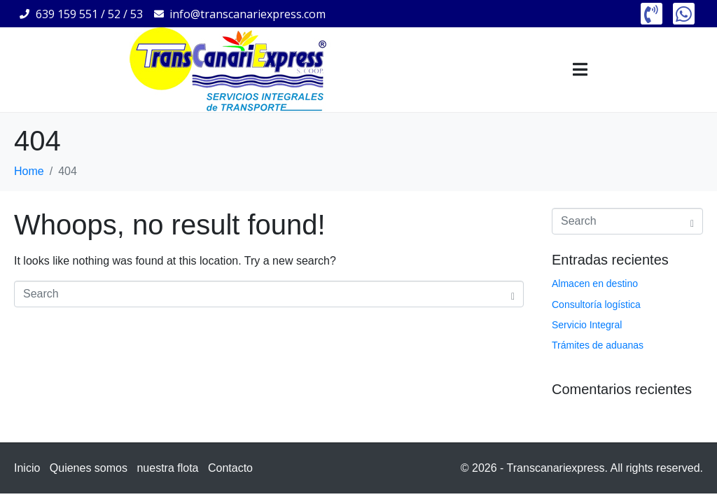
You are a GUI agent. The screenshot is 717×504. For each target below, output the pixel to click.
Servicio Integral (587, 324)
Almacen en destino (595, 283)
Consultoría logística (596, 304)
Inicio (27, 468)
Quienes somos (88, 468)
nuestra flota (167, 468)
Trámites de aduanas (597, 345)
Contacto (230, 468)
